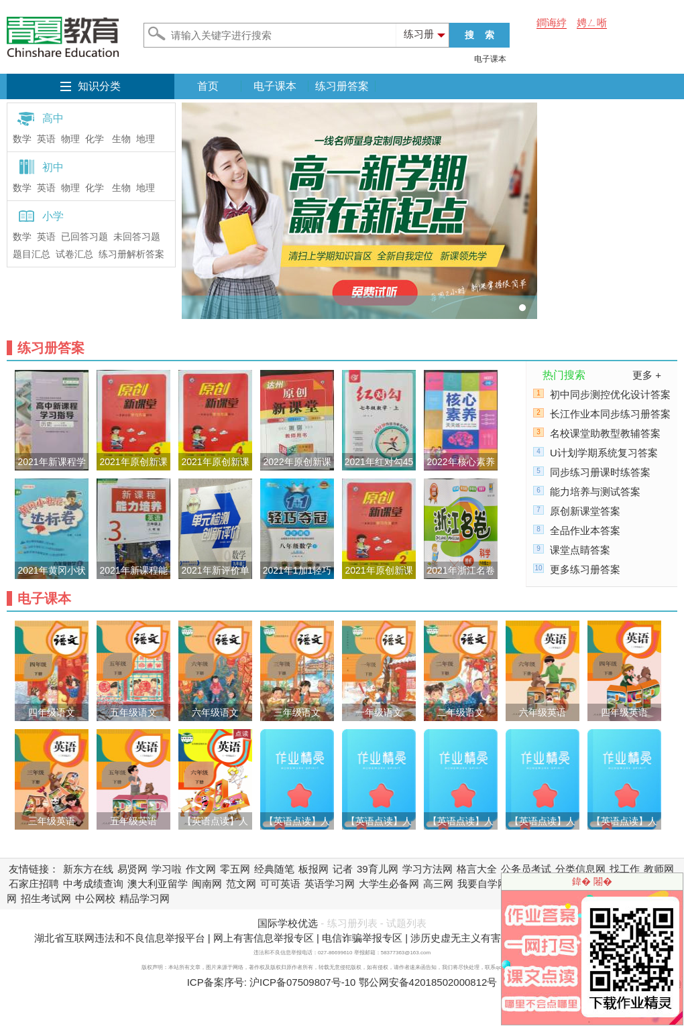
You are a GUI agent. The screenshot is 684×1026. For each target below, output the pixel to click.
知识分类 (99, 86)
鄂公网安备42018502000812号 (428, 982)
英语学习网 (329, 883)
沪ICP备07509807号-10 (302, 982)
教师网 (659, 869)
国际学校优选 (288, 923)
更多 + (646, 375)
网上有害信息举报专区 (263, 938)
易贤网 (132, 869)
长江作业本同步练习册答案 (610, 414)
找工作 (625, 869)
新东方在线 (88, 869)
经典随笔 (274, 869)
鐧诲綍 (551, 22)
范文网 (241, 883)
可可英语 (280, 883)
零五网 (235, 869)
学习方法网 (427, 869)
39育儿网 (377, 869)
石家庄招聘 (34, 883)
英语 (46, 139)
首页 (208, 86)
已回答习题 (84, 237)
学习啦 (167, 869)
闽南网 (207, 883)
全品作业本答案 (585, 530)
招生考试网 (46, 898)
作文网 (201, 869)
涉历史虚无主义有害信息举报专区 (485, 938)
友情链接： (34, 869)
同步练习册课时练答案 (600, 472)
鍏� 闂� (592, 881)
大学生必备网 (389, 883)
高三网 (438, 883)
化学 (94, 139)
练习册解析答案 (131, 254)
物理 (70, 139)
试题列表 (406, 923)
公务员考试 (526, 869)
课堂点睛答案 (580, 550)
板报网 (313, 869)
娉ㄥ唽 (592, 22)
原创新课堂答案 (585, 511)
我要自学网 (482, 883)
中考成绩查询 (93, 883)
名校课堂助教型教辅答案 (605, 433)
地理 (145, 139)
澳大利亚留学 (157, 883)
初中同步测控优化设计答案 (610, 394)
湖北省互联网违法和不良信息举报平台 (119, 938)
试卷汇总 (74, 254)
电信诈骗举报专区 (362, 938)
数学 (22, 139)
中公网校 (95, 898)
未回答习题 (136, 237)
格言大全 (477, 869)
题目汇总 (31, 254)
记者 (343, 869)
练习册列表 (352, 923)
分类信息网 (580, 869)
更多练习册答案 (585, 569)
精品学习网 (144, 898)
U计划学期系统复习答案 (604, 452)
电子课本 (490, 59)
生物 (121, 139)
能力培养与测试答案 (595, 491)
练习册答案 (342, 86)
